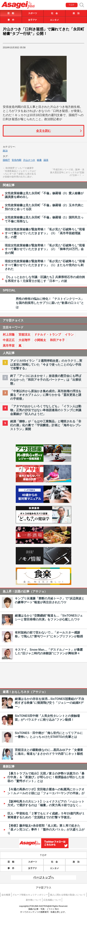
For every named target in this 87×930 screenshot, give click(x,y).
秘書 (39, 160)
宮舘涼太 (24, 334)
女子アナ (32, 20)
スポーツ (32, 13)
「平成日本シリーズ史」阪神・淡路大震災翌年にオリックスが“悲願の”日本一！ (67, 172)
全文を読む (43, 130)
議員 (46, 160)
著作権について (33, 900)
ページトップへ (43, 877)
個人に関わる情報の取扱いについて (68, 895)
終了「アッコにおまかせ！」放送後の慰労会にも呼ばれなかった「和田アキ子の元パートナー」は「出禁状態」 (45, 379)
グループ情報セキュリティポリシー (30, 895)
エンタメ (54, 20)
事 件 (11, 20)
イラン (69, 334)
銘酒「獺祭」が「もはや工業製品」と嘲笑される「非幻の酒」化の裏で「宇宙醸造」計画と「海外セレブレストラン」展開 (45, 425)
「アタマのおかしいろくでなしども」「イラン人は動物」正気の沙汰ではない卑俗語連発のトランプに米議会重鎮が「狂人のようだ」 (45, 410)
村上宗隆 (9, 334)
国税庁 (6, 160)
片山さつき (29, 160)
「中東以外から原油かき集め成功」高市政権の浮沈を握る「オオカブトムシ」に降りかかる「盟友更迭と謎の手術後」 (45, 395)
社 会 (54, 13)
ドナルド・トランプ (47, 334)
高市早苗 (9, 345)
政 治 (76, 13)
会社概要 (5, 895)
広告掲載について (52, 900)
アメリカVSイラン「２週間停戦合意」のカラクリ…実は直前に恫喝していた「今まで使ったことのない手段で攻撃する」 (46, 364)
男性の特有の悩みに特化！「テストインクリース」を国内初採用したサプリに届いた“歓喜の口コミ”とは (50, 303)
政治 (5, 150)
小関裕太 (40, 340)
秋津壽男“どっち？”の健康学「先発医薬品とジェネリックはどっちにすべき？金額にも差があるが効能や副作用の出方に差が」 (19, 172)
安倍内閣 (16, 160)
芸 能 (10, 13)
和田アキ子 (57, 340)
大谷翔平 (24, 340)
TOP (72, 5)
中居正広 (9, 340)
